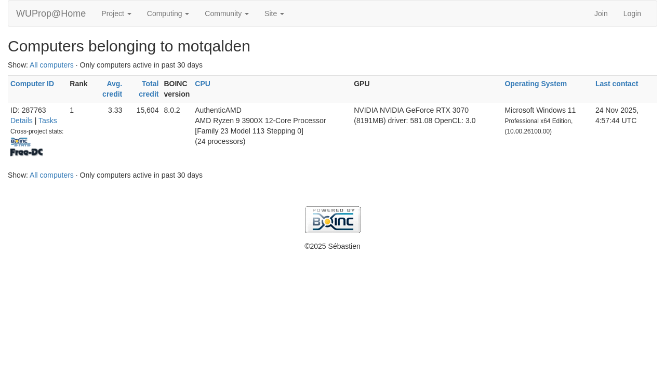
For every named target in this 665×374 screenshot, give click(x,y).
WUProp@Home (51, 13)
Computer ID (32, 83)
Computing (168, 13)
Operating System (535, 83)
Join (601, 13)
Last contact (616, 83)
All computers (52, 65)
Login (632, 13)
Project (116, 13)
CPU (202, 83)
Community (227, 13)
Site (274, 13)
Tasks (47, 120)
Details (21, 120)
